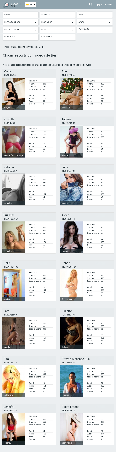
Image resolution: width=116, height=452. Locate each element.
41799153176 (10, 362)
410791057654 (10, 219)
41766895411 (68, 219)
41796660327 (10, 171)
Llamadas (9, 36)
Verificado (84, 29)
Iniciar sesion (105, 4)
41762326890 (10, 314)
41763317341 (10, 75)
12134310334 (68, 314)
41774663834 (68, 362)
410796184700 (10, 266)
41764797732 (68, 171)
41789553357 (68, 75)
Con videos (46, 36)
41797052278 (10, 410)
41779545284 (68, 123)
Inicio (7, 47)
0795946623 (9, 123)
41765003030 (68, 410)
